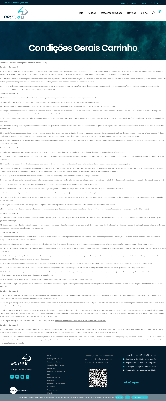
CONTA (144, 13)
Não (127, 397)
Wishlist (133, 4)
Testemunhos (52, 390)
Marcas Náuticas (53, 377)
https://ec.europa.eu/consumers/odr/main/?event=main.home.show (80, 321)
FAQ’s (144, 4)
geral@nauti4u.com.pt (23, 369)
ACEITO (119, 397)
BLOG (49, 356)
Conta (122, 4)
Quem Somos (52, 387)
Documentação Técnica (56, 371)
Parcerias (51, 380)
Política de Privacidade (56, 384)
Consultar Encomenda (55, 365)
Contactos (51, 368)
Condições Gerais (54, 362)
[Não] (163, 397)
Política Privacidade (140, 397)
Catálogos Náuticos (54, 359)
